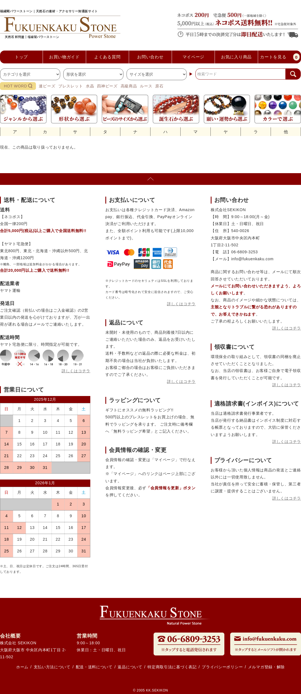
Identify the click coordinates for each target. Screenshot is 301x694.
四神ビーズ (107, 86)
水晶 (90, 86)
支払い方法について (52, 667)
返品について (130, 667)
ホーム (22, 667)
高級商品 (129, 86)
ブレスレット (70, 86)
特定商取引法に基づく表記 (171, 667)
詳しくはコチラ (76, 371)
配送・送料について (94, 667)
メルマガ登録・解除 (266, 667)
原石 (159, 86)
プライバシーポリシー (222, 667)
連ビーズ (47, 86)
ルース (146, 86)
